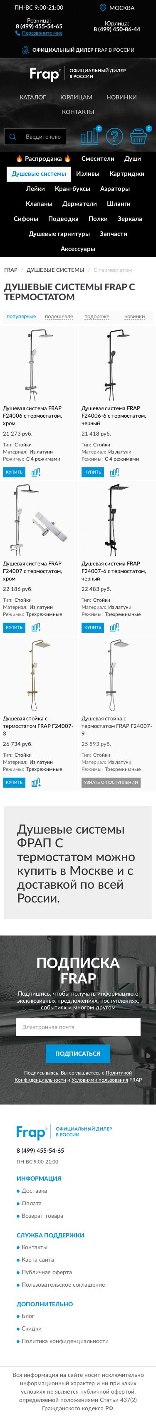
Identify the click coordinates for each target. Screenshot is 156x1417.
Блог (28, 1317)
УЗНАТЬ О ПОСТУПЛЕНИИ (111, 783)
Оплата (32, 1204)
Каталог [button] (33, 98)
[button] (38, 32)
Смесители (98, 159)
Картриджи (126, 174)
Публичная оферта (47, 1273)
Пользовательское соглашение (63, 1285)
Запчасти (113, 234)
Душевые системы (39, 174)
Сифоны (26, 219)
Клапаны (39, 204)
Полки (98, 219)
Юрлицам (76, 98)
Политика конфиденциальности (65, 1342)
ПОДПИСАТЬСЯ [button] (78, 1054)
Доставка (34, 1191)
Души (132, 159)
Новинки (121, 98)
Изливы (87, 174)
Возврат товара (42, 1216)
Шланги (119, 204)
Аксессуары (78, 249)
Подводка (63, 219)
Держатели (79, 204)
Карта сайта (38, 1260)
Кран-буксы (72, 189)
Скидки (32, 1329)
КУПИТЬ (14, 472)
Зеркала (130, 219)
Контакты (78, 112)
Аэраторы (115, 189)
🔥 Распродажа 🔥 (43, 159)
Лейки (35, 189)
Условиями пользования (100, 1079)
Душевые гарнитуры (59, 234)
